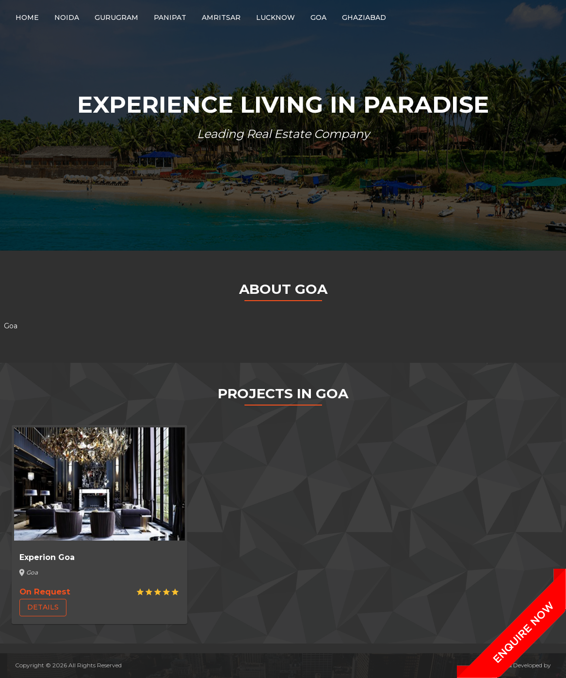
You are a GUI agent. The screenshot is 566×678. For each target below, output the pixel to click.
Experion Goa (47, 557)
